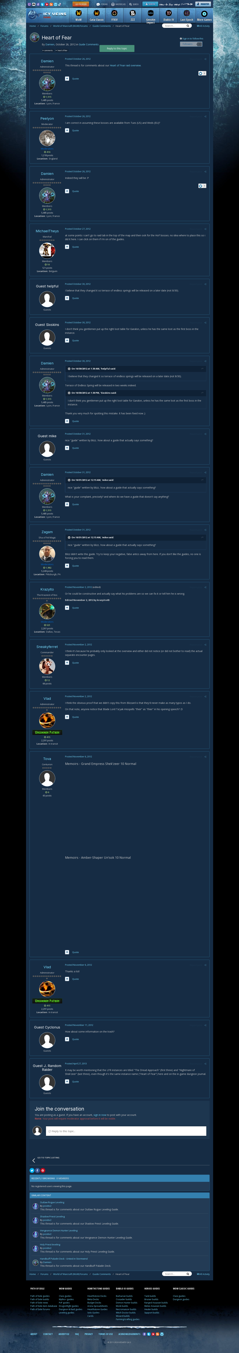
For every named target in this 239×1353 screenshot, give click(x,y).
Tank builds (150, 1297)
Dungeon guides (181, 1300)
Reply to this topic (117, 48)
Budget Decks (94, 1303)
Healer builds (151, 1310)
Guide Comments (103, 25)
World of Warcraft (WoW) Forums (72, 25)
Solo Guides (93, 1313)
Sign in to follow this (192, 38)
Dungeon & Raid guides (70, 1310)
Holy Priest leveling (50, 1245)
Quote (75, 78)
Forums (46, 25)
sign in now (100, 1116)
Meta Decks (93, 1300)
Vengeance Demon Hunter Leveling (58, 1231)
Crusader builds (124, 1300)
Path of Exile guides (39, 1297)
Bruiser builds (151, 1300)
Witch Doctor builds (125, 1313)
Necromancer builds (126, 1310)
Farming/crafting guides (127, 1320)
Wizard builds (123, 1317)
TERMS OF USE (105, 1335)
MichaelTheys (47, 231)
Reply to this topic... (62, 1132)
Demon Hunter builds (126, 1303)
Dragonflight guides (69, 1307)
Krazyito (47, 589)
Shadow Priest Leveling (52, 1217)
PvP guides (64, 1303)
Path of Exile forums (40, 1310)
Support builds (151, 1313)
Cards (90, 1317)
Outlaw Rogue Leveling (52, 1203)
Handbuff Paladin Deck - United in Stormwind (64, 1259)
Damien (49, 44)
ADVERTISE (64, 1335)
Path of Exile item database (43, 1307)
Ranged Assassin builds (156, 1303)
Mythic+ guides (66, 1300)
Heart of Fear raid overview (124, 65)
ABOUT (33, 1335)
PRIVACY (89, 1335)
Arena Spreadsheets (97, 1307)
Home (34, 25)
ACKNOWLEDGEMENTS (129, 1335)
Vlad (47, 698)
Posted (77, 58)
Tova (47, 759)
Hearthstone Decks (96, 1297)
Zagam (47, 532)
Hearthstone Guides (97, 1310)
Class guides (65, 1297)
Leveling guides (66, 1313)
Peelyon (47, 118)
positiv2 (47, 1206)
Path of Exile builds (39, 1300)
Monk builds (122, 1307)
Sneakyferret (47, 647)
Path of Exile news (39, 1303)
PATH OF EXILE (37, 1289)
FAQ (77, 1335)
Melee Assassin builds (155, 1307)
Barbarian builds (124, 1297)
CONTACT (48, 1335)
